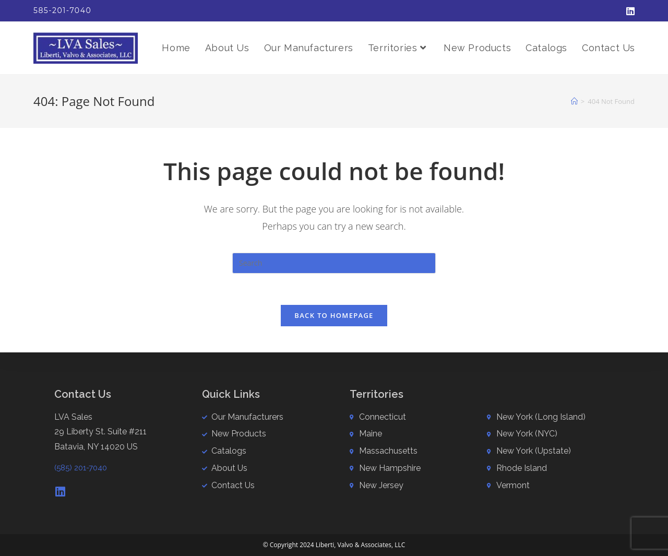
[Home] (574, 101)
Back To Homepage (333, 315)
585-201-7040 (62, 10)
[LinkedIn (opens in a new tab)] (629, 11)
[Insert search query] (334, 263)
